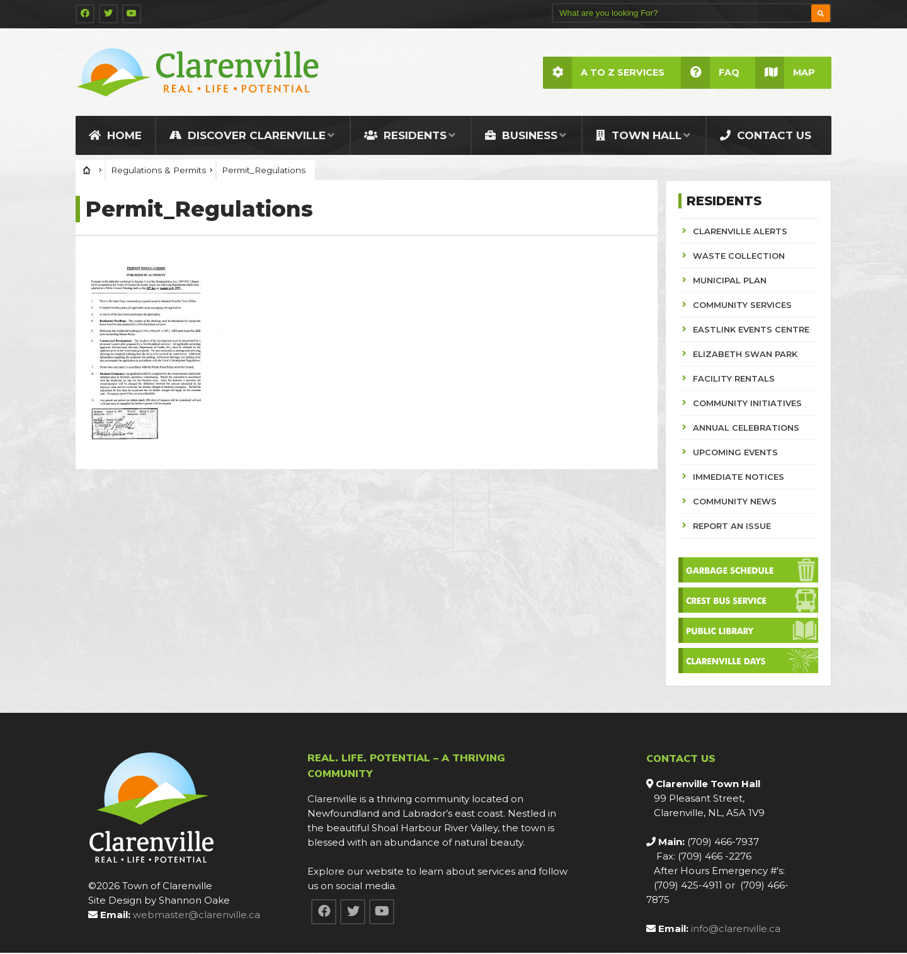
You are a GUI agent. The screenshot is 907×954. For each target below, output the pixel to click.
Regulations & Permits (158, 171)
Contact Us (765, 136)
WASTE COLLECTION (739, 257)
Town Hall (639, 136)
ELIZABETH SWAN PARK (745, 355)
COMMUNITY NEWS (735, 502)
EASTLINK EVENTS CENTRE (751, 331)
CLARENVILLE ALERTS (740, 232)
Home (115, 136)
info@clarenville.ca (735, 930)
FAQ (709, 73)
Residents (405, 136)
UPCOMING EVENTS (735, 453)
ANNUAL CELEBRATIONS (746, 429)
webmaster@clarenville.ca (196, 916)
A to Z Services (603, 73)
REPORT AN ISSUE (732, 527)
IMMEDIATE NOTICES (738, 478)
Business (521, 136)
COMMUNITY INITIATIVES (747, 404)
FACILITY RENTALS (734, 380)
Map (785, 73)
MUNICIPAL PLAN (730, 281)
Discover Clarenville (247, 136)
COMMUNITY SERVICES (742, 306)
